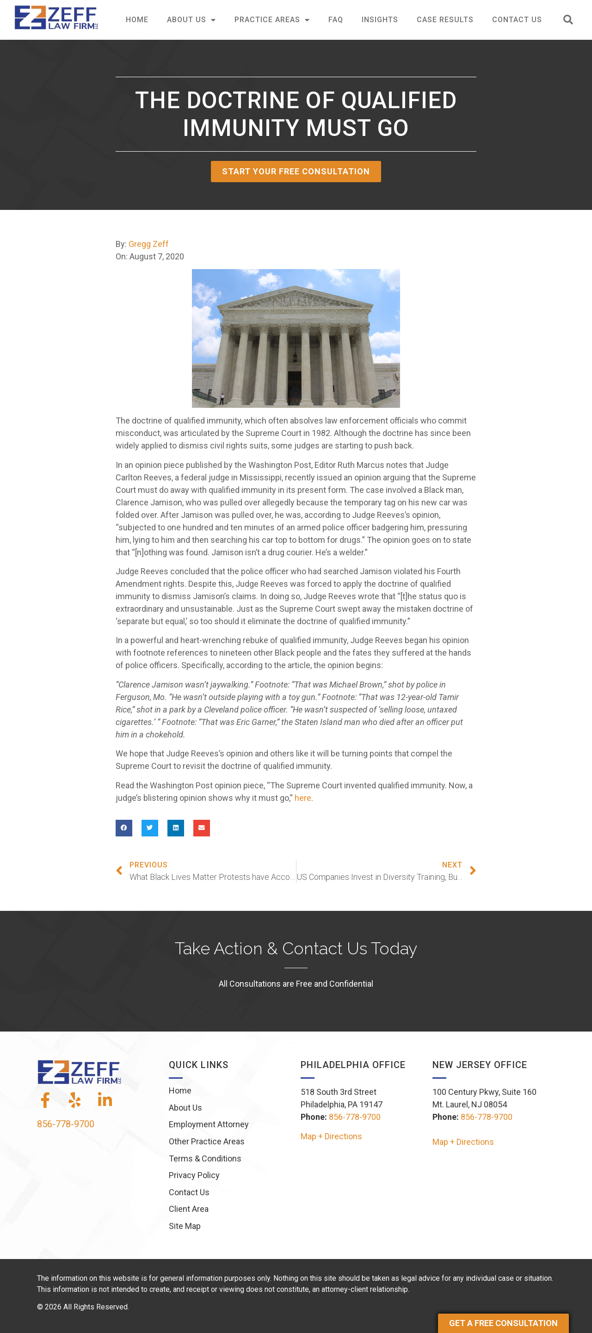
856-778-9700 (65, 1124)
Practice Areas (272, 20)
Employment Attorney (209, 1124)
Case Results (445, 19)
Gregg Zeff (149, 244)
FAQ (335, 19)
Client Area (189, 1209)
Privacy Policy (194, 1175)
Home (137, 19)
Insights (380, 19)
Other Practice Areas (207, 1141)
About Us (191, 20)
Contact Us (517, 19)
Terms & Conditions (205, 1158)
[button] (568, 20)
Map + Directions (331, 1136)
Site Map (185, 1226)
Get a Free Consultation (503, 1323)
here (303, 798)
